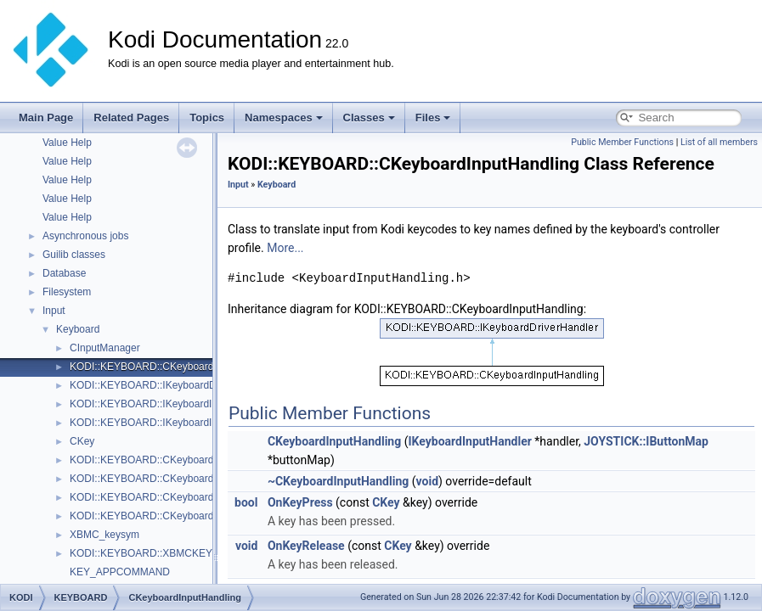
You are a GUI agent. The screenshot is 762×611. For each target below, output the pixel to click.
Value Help (67, 143)
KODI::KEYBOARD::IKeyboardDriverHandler (171, 385)
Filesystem (66, 292)
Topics (206, 117)
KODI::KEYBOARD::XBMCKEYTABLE (157, 553)
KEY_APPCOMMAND (120, 572)
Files (433, 117)
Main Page (46, 117)
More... (285, 248)
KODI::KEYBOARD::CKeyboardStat (151, 516)
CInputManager (105, 348)
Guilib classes (73, 255)
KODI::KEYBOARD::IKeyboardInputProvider (169, 423)
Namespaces (284, 117)
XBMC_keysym (104, 535)
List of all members (719, 142)
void (427, 481)
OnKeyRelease (306, 545)
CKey (82, 441)
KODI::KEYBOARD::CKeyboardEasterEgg (165, 460)
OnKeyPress (300, 502)
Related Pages (131, 117)
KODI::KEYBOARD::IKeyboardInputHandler (169, 404)
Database (64, 273)
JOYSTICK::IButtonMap (646, 441)
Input (53, 311)
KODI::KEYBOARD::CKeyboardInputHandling (173, 367)
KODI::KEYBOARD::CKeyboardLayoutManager (177, 497)
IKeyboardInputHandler (469, 441)
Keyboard (77, 329)
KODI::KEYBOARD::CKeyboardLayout (157, 479)
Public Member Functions (622, 142)
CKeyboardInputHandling (334, 441)
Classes (369, 117)
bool (245, 502)
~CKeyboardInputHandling (338, 481)
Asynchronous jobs (85, 236)
